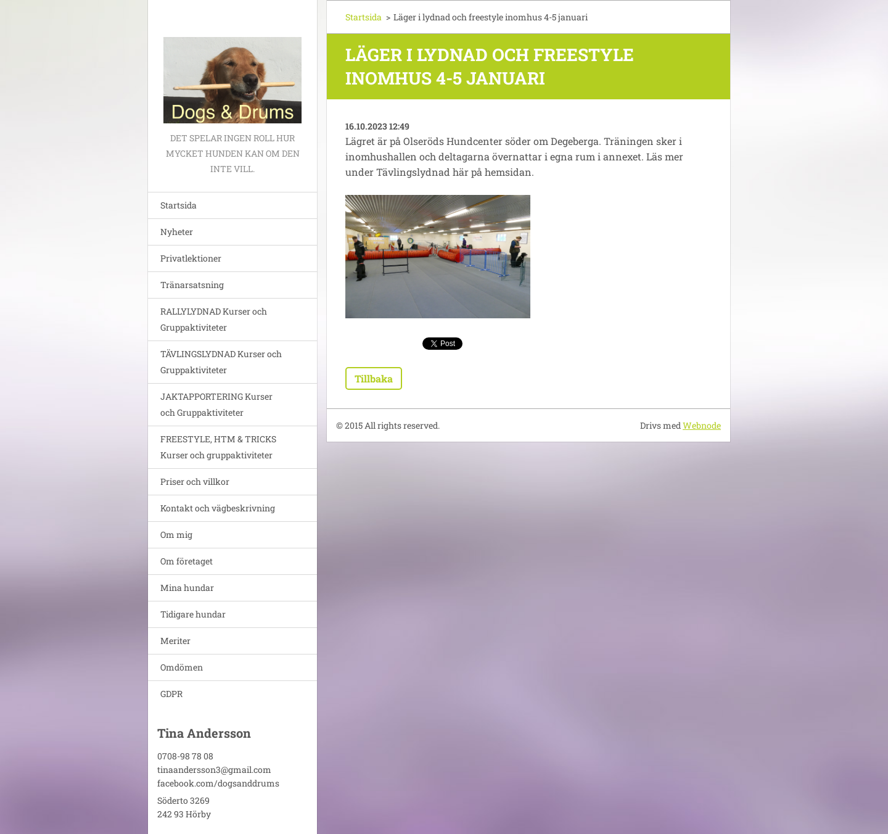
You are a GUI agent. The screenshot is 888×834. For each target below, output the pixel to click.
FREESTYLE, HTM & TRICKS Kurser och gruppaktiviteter (218, 447)
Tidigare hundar (193, 614)
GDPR (171, 694)
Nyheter (176, 231)
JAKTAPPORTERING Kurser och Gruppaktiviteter (216, 404)
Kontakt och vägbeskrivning (217, 508)
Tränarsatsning (192, 285)
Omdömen (181, 667)
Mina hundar (187, 587)
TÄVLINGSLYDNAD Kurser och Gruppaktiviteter (221, 362)
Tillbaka (374, 378)
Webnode (702, 425)
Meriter (175, 640)
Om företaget (186, 561)
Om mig (176, 534)
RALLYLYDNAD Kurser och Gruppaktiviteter (213, 319)
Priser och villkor (194, 481)
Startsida (178, 205)
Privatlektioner (190, 258)
